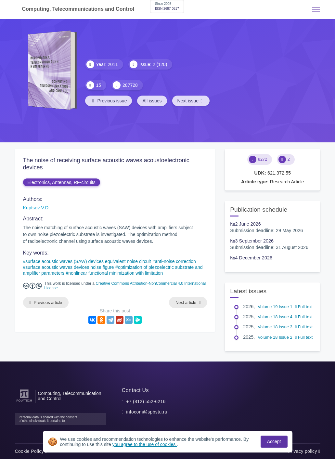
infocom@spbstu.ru (146, 411)
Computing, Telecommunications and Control (78, 9)
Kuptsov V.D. (36, 207)
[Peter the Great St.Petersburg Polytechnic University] (24, 402)
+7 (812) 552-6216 (146, 401)
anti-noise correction (175, 261)
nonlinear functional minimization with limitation (115, 273)
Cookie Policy (31, 451)
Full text (304, 306)
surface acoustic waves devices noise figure (69, 267)
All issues (151, 100)
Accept (274, 441)
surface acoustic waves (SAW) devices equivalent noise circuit (88, 261)
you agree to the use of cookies (144, 444)
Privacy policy (304, 451)
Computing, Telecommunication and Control (69, 396)
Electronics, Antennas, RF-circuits (62, 182)
